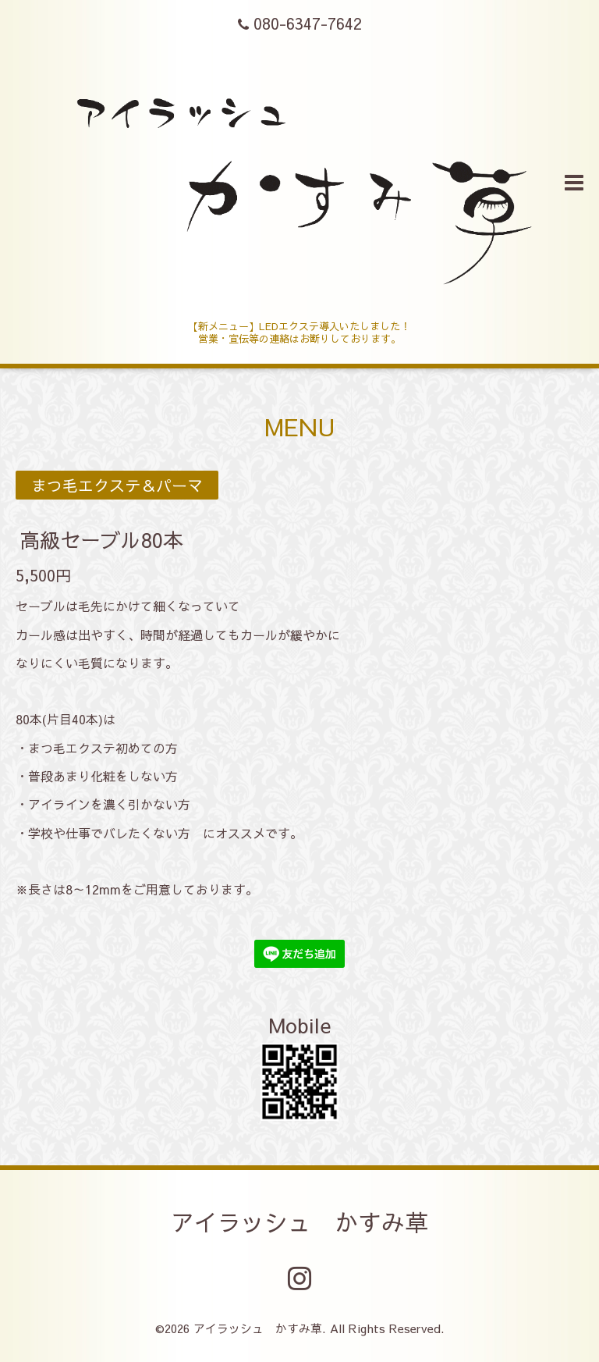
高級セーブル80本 (101, 539)
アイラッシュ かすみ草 (299, 1222)
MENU (299, 427)
